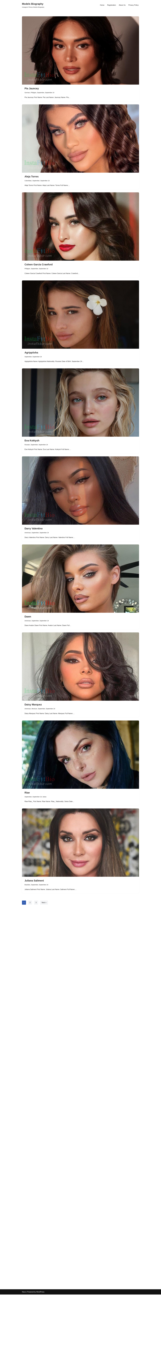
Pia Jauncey (32, 88)
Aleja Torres (32, 176)
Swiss (45, 797)
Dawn (28, 616)
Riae (27, 792)
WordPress (40, 1353)
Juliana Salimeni (34, 881)
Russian (27, 445)
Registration (111, 5)
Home (102, 5)
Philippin (33, 92)
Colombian (28, 180)
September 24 (49, 92)
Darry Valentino (34, 528)
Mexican (34, 709)
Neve (24, 1353)
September (40, 92)
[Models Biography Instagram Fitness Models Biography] (33, 5)
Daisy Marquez (33, 704)
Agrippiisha (31, 352)
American (28, 533)
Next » (44, 903)
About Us (122, 5)
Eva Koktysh (32, 440)
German (27, 92)
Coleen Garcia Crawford (39, 264)
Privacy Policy (133, 5)
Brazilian (27, 885)
